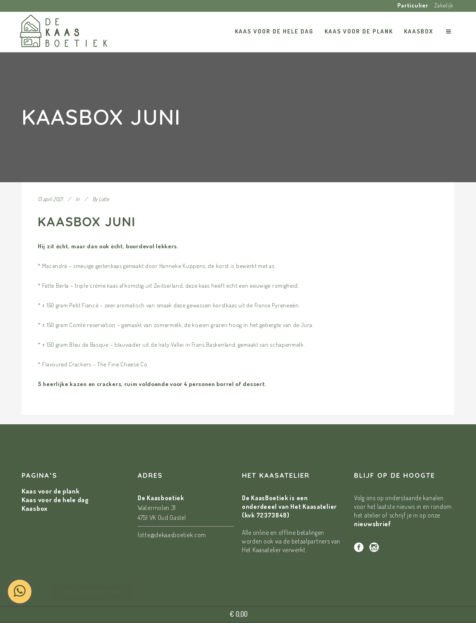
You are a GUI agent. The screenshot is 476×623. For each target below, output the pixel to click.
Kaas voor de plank (51, 491)
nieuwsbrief (372, 523)
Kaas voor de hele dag (55, 499)
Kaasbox (35, 508)
